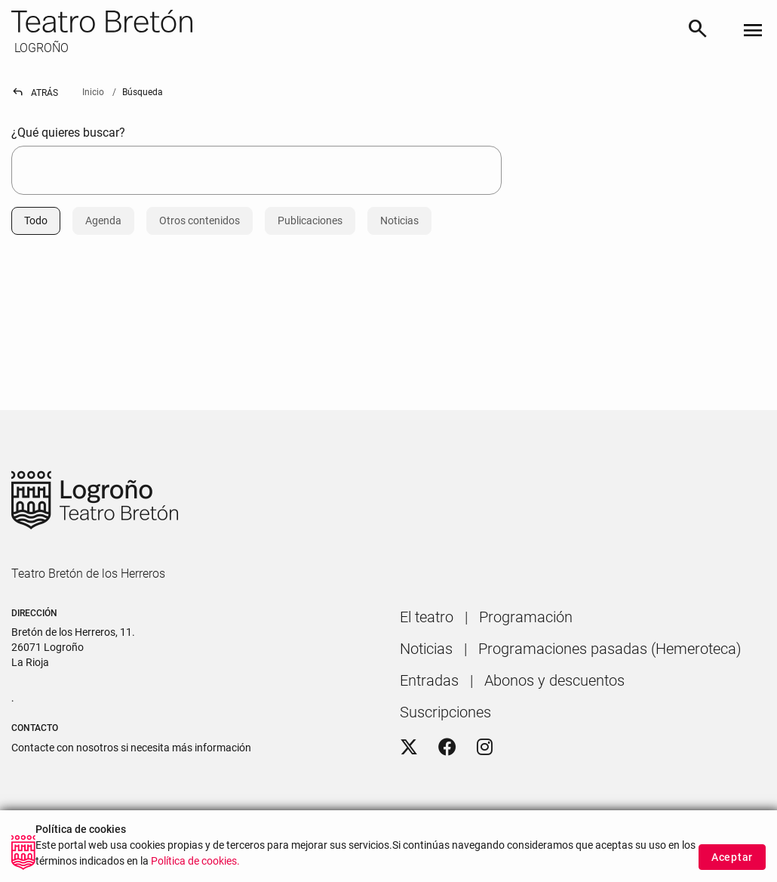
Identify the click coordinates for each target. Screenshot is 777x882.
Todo (36, 220)
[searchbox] (256, 170)
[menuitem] (426, 617)
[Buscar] (698, 31)
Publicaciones (310, 220)
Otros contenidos (199, 220)
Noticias (399, 220)
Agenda (103, 220)
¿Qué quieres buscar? (68, 132)
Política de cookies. (195, 873)
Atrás (34, 93)
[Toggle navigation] (753, 31)
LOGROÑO (40, 48)
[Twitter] (409, 747)
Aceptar (732, 868)
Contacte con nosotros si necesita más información (131, 748)
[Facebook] (447, 747)
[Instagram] (485, 747)
